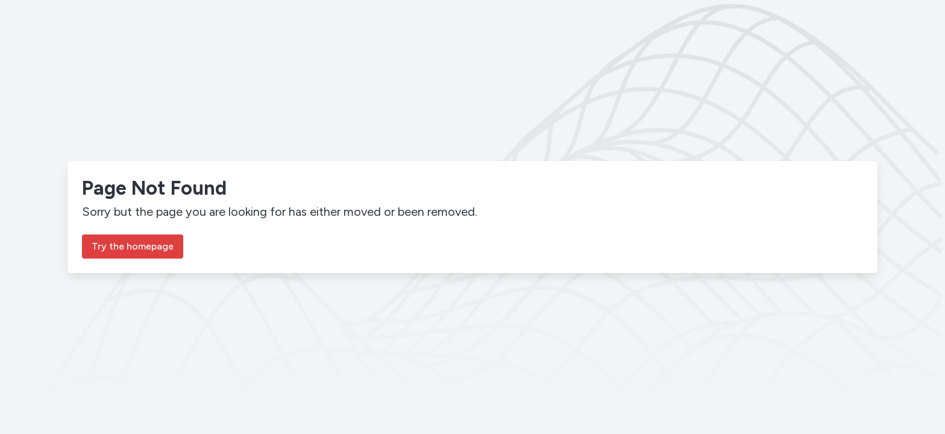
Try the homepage (133, 246)
